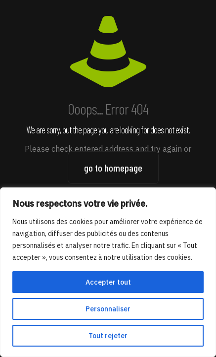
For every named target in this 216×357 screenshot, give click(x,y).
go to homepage (113, 168)
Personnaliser (108, 308)
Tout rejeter (108, 335)
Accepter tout (108, 282)
